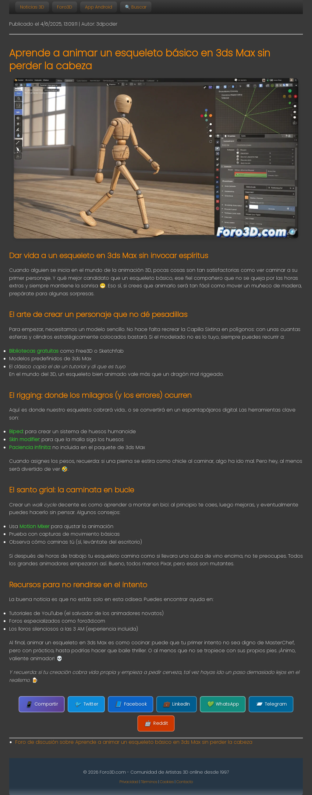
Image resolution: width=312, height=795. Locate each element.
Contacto (184, 781)
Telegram (271, 704)
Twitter (86, 704)
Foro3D (64, 7)
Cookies (167, 781)
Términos (149, 781)
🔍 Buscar (136, 7)
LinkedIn (176, 704)
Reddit (156, 723)
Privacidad (128, 781)
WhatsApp (223, 704)
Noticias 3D (32, 7)
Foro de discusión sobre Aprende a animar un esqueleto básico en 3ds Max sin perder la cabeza (133, 742)
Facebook (131, 704)
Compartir (41, 704)
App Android (98, 7)
